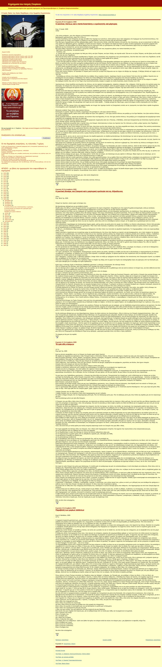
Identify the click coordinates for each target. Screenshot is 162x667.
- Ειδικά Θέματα (5, 74)
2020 (4, 173)
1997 (4, 233)
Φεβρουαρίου (8, 219)
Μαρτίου (7, 218)
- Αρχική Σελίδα (5, 52)
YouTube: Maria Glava (62, 663)
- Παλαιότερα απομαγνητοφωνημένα (11, 59)
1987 (4, 245)
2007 (4, 195)
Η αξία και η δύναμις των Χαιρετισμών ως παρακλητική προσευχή (19, 156)
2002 (4, 226)
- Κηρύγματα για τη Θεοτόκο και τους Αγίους (13, 63)
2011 (4, 188)
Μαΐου (6, 215)
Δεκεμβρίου (8, 200)
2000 (4, 230)
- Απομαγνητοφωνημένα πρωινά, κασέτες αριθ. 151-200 (17, 56)
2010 (4, 190)
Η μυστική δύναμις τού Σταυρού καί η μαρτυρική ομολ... (18, 208)
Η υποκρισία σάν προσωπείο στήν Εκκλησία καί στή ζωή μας (18, 160)
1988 (4, 243)
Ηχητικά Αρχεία (60, 650)
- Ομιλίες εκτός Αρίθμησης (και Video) (11, 73)
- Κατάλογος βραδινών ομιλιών (10, 66)
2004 (4, 223)
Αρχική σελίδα (107, 640)
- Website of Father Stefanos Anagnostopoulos (14, 83)
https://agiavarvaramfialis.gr (107, 15)
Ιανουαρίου (8, 221)
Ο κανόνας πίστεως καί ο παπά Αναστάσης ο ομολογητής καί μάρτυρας (86, 24)
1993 (4, 238)
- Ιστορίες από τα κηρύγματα (9, 77)
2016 (4, 180)
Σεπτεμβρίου (8, 205)
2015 (4, 181)
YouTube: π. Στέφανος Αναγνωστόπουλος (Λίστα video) (73, 654)
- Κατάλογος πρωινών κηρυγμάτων (11, 54)
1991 (4, 242)
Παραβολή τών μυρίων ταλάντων (70, 510)
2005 (4, 199)
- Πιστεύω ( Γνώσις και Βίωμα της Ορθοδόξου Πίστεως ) (17, 68)
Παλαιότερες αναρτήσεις (153, 640)
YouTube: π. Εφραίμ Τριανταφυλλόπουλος (69, 660)
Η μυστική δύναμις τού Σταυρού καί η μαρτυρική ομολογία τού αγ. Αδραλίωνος (89, 191)
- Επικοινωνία (5, 80)
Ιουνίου (7, 213)
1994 (4, 236)
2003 (4, 224)
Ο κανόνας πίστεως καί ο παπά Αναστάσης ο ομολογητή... (19, 207)
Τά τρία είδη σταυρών (65, 344)
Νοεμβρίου (8, 202)
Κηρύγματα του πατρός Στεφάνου (24, 4)
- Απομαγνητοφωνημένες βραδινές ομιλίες (13, 67)
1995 (4, 235)
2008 (4, 193)
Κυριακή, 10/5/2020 (6, 152)
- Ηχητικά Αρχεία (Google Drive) (10, 84)
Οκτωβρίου (8, 203)
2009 (4, 192)
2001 (4, 228)
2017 (4, 178)
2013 (4, 185)
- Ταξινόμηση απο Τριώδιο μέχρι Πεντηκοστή (13, 61)
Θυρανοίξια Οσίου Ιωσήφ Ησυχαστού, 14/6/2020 (15, 150)
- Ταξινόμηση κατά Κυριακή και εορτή (11, 60)
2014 (4, 183)
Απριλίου (7, 216)
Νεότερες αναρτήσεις (62, 640)
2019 (4, 175)
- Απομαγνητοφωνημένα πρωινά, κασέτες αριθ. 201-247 (17, 57)
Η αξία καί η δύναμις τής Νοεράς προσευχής (13, 159)
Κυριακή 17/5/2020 (6, 149)
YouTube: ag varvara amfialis (65, 657)
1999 (4, 231)
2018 (4, 176)
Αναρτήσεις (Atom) (69, 644)
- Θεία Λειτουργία (6, 70)
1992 (4, 240)
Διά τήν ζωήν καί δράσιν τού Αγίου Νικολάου (13, 157)
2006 (4, 197)
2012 (4, 187)
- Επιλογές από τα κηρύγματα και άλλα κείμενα (14, 78)
